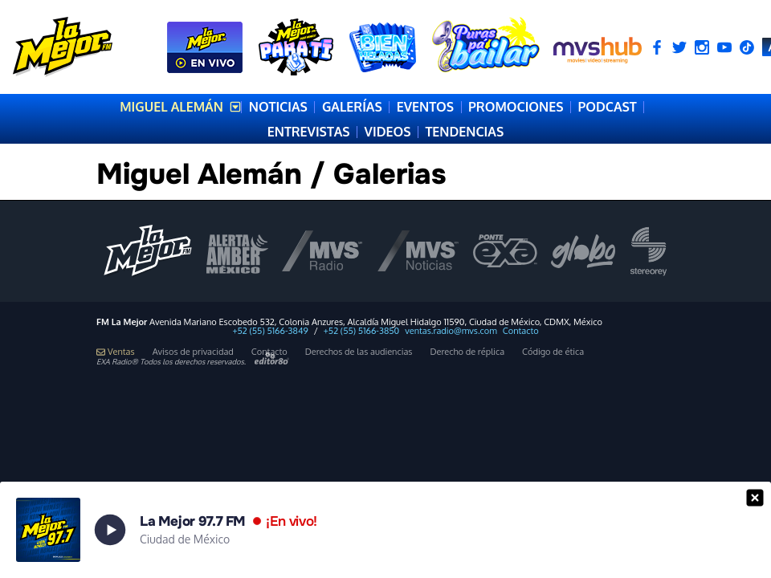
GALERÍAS (352, 107)
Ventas (115, 352)
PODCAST (606, 107)
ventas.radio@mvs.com (451, 331)
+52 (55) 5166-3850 (361, 331)
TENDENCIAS (464, 132)
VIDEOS (388, 132)
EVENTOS (425, 107)
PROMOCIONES (515, 107)
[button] (385, 530)
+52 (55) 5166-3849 (270, 331)
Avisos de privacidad (193, 352)
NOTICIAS (278, 107)
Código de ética (553, 352)
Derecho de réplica (467, 352)
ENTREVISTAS (308, 132)
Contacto (521, 331)
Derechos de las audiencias (359, 352)
